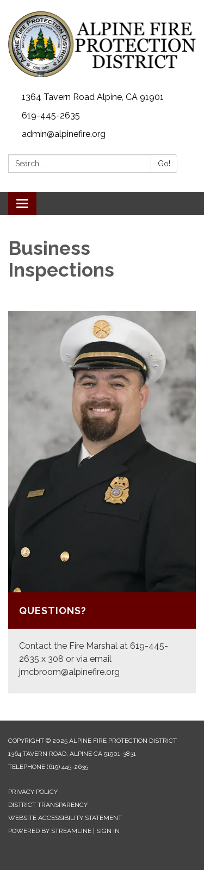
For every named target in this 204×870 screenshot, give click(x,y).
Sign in (108, 831)
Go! (164, 163)
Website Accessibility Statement (65, 818)
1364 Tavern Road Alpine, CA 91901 (93, 97)
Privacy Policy (33, 792)
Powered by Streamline (49, 831)
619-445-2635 (51, 115)
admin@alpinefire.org (64, 134)
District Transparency (48, 805)
